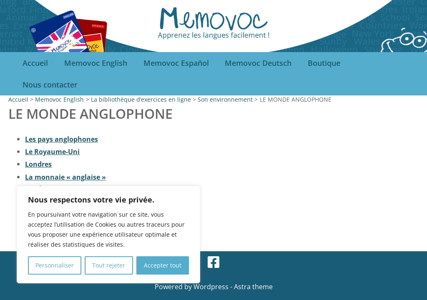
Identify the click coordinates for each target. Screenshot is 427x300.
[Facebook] (213, 262)
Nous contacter (49, 85)
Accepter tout (162, 265)
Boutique (319, 63)
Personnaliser (54, 265)
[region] (108, 234)
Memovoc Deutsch (254, 63)
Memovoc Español (173, 63)
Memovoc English (94, 63)
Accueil (35, 63)
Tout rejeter (108, 265)
